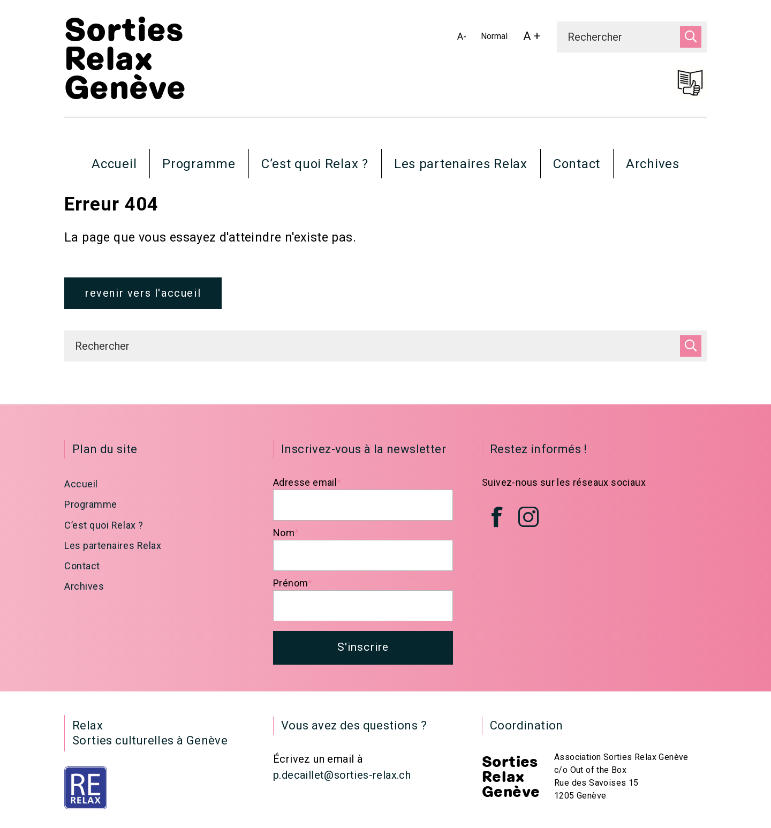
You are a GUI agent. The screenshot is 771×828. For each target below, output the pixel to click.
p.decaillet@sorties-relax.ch (342, 778)
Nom (286, 534)
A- (464, 38)
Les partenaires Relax (460, 163)
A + (534, 39)
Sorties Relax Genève (125, 59)
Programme (198, 163)
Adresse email (307, 484)
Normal (496, 38)
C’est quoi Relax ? (314, 163)
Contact (576, 163)
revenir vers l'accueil (143, 295)
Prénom (293, 585)
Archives (652, 163)
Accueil (114, 163)
